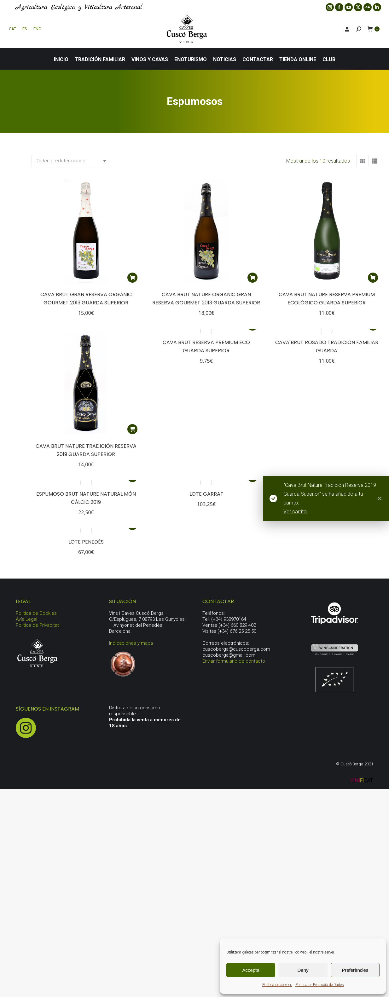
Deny (302, 970)
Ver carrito (299, 512)
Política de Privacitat (37, 625)
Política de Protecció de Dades (319, 985)
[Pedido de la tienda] (71, 161)
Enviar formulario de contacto (233, 661)
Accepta (250, 970)
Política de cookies (277, 985)
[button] (132, 278)
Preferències (355, 970)
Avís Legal (26, 619)
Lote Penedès (86, 541)
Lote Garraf (206, 494)
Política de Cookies (36, 613)
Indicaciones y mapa (131, 643)
